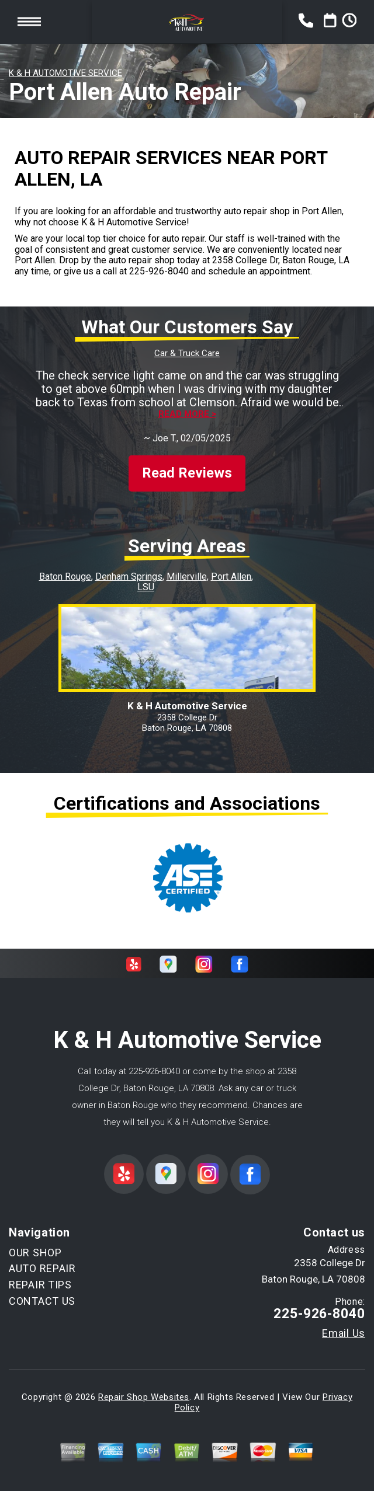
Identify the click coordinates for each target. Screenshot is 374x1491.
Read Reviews (187, 473)
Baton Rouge (65, 576)
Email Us (343, 1333)
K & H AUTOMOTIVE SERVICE (65, 73)
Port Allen (231, 576)
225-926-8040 (159, 271)
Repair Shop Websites (143, 1397)
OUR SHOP (35, 1252)
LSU (145, 587)
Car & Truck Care (187, 353)
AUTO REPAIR (42, 1268)
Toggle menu (29, 21)
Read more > (187, 414)
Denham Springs (128, 576)
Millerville (187, 576)
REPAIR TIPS (40, 1285)
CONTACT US (42, 1301)
